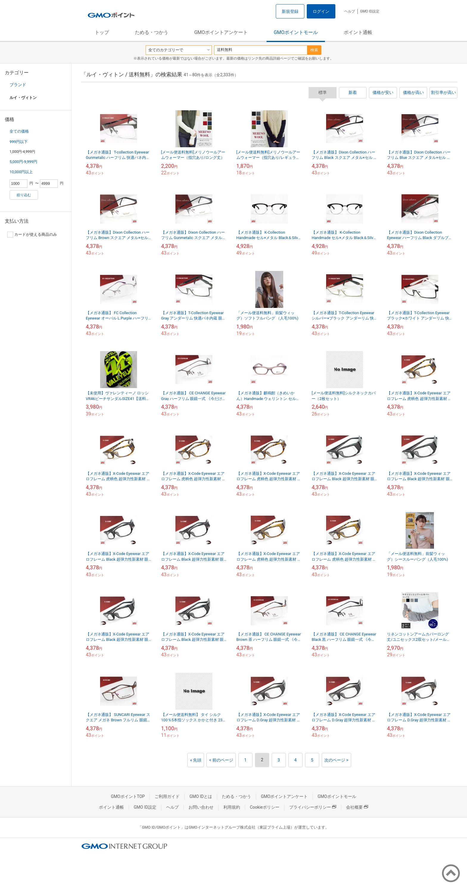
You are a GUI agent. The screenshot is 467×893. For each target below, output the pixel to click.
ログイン (321, 11)
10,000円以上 (21, 172)
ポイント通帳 (358, 32)
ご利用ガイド (167, 796)
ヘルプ (349, 11)
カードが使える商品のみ (32, 235)
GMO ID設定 (369, 11)
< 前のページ (221, 760)
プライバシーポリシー (312, 807)
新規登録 (290, 11)
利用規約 (231, 807)
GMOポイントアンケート (221, 32)
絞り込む (24, 195)
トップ (102, 32)
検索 (314, 50)
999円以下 (19, 141)
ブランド (18, 84)
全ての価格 (19, 131)
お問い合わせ (201, 807)
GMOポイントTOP (128, 796)
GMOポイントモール (296, 32)
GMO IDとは (200, 796)
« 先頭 (195, 760)
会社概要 (357, 807)
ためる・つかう (151, 32)
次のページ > (336, 760)
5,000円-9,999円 (23, 161)
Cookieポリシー (264, 807)
